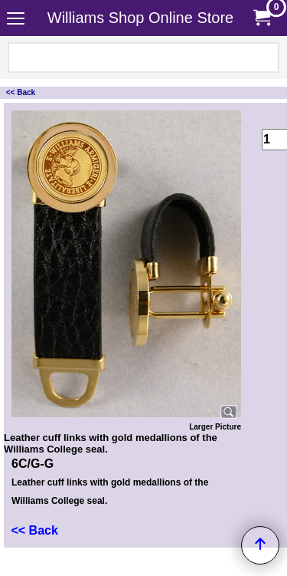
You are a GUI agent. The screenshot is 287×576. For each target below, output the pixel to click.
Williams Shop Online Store (140, 17)
